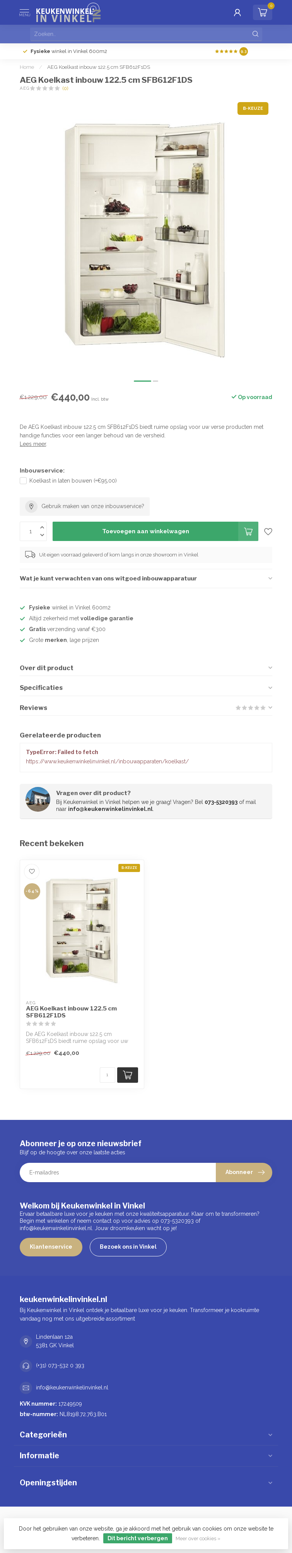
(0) (65, 88)
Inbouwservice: (42, 470)
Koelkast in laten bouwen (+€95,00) (73, 481)
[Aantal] (107, 1075)
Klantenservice (51, 1247)
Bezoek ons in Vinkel (128, 1247)
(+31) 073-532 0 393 (60, 1365)
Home (27, 67)
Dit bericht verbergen (138, 1538)
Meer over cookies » (198, 1538)
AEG (25, 88)
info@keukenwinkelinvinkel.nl (72, 1387)
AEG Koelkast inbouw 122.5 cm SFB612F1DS (98, 67)
